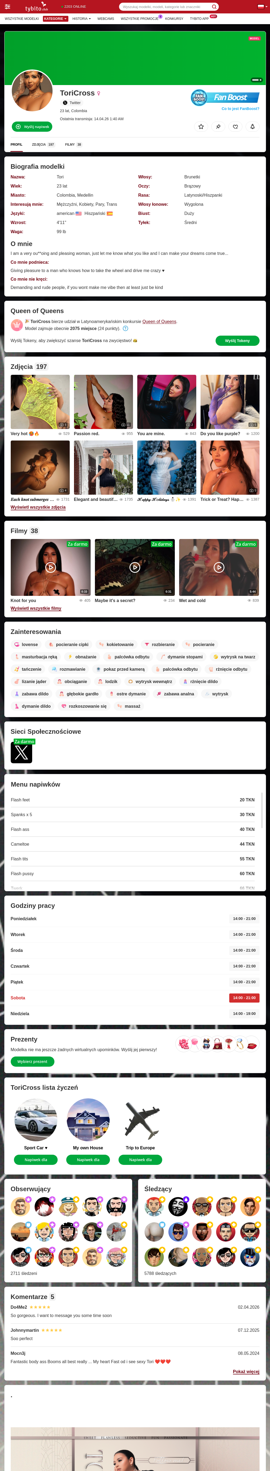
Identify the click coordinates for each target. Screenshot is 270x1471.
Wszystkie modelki (22, 19)
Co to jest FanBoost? (241, 109)
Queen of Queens (159, 321)
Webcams (106, 19)
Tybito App (201, 18)
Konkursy (174, 19)
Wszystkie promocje (141, 18)
